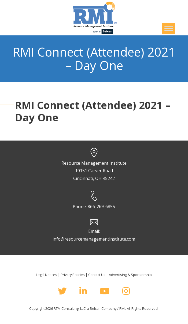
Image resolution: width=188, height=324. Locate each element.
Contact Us (96, 274)
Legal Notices (46, 274)
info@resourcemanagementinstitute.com (94, 239)
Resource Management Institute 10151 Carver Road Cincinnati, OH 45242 (94, 171)
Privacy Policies (73, 274)
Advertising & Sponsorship (130, 274)
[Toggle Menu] (168, 28)
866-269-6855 (101, 206)
